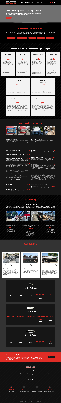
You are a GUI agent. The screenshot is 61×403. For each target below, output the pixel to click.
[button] (50, 2)
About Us (21, 2)
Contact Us (41, 376)
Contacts (42, 2)
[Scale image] (11, 130)
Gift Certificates (37, 2)
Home (19, 376)
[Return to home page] (11, 2)
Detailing (32, 2)
